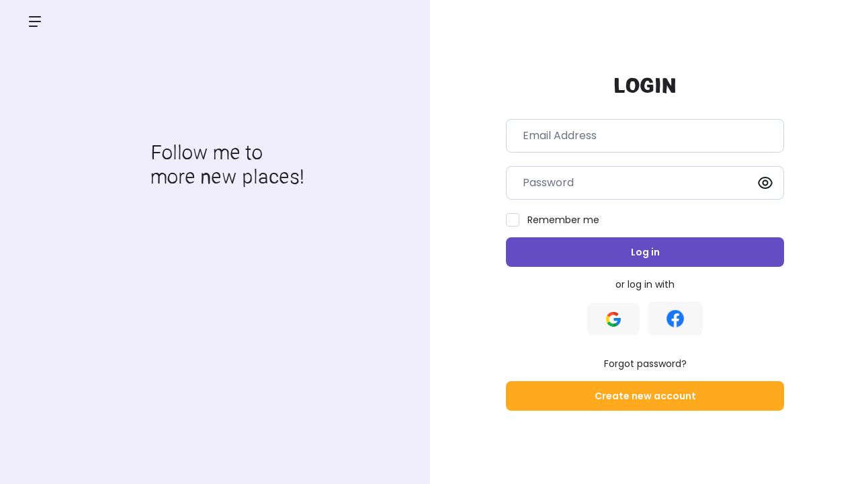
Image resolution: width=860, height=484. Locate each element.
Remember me (563, 220)
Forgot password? (645, 363)
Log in (645, 252)
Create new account (645, 396)
